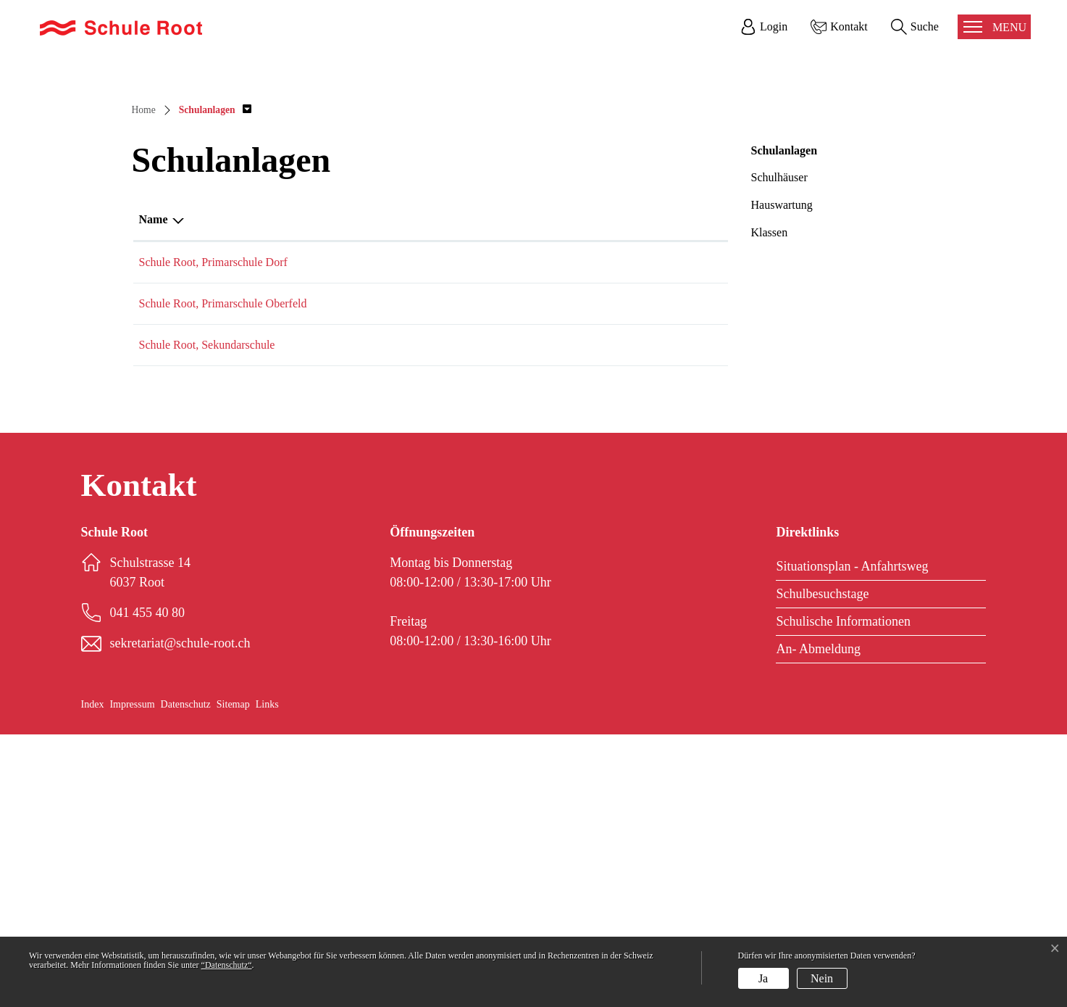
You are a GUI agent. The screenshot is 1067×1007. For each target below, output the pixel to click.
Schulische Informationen (843, 894)
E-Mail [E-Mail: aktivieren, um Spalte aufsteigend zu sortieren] (544, 492)
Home (144, 382)
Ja (763, 978)
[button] (215, 382)
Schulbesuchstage (822, 866)
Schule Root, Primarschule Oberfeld (223, 576)
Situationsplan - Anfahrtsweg (852, 839)
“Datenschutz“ (226, 965)
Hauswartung (782, 477)
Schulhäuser (779, 450)
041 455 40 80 (442, 535)
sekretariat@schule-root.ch (589, 535)
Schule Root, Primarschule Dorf (213, 535)
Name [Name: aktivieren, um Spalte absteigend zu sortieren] (153, 492)
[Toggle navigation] (994, 27)
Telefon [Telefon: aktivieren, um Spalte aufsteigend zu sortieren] (427, 492)
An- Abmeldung (818, 921)
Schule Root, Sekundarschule (207, 617)
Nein (822, 978)
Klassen (769, 505)
